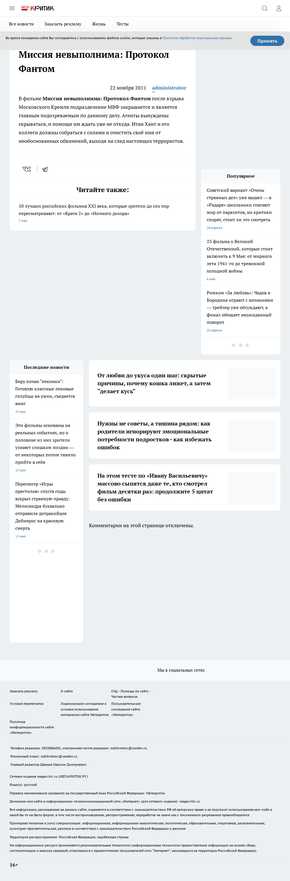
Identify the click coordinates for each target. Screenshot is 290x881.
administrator (169, 87)
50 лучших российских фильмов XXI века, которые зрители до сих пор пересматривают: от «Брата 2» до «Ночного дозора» (102, 213)
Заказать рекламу (62, 24)
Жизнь (99, 24)
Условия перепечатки (27, 703)
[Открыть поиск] (264, 8)
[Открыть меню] (12, 8)
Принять (267, 41)
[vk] (27, 169)
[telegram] (46, 169)
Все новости (21, 24)
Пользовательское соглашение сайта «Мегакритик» (126, 708)
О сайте (67, 691)
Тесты (123, 24)
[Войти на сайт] (278, 8)
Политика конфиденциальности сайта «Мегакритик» (32, 727)
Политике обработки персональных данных (197, 38)
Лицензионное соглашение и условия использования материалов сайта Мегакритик (85, 708)
